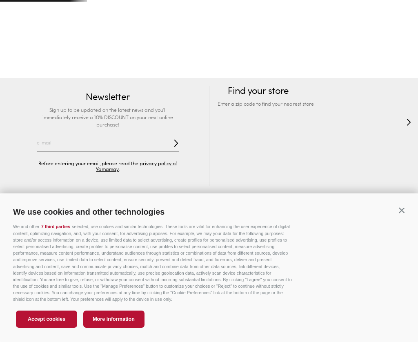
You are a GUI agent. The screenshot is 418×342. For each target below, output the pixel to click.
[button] (401, 210)
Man (111, 53)
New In (52, 69)
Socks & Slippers (379, 69)
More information (114, 319)
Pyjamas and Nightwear (284, 69)
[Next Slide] (402, 10)
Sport (307, 53)
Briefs (163, 69)
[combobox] (309, 33)
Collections (110, 69)
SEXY (79, 69)
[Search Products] (335, 33)
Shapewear (195, 69)
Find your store (56, 33)
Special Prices (372, 53)
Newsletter (108, 97)
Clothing (337, 69)
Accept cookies (46, 319)
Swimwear (19, 69)
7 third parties (55, 226)
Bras (141, 69)
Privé (242, 53)
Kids (176, 53)
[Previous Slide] (15, 10)
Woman (46, 53)
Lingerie (231, 69)
